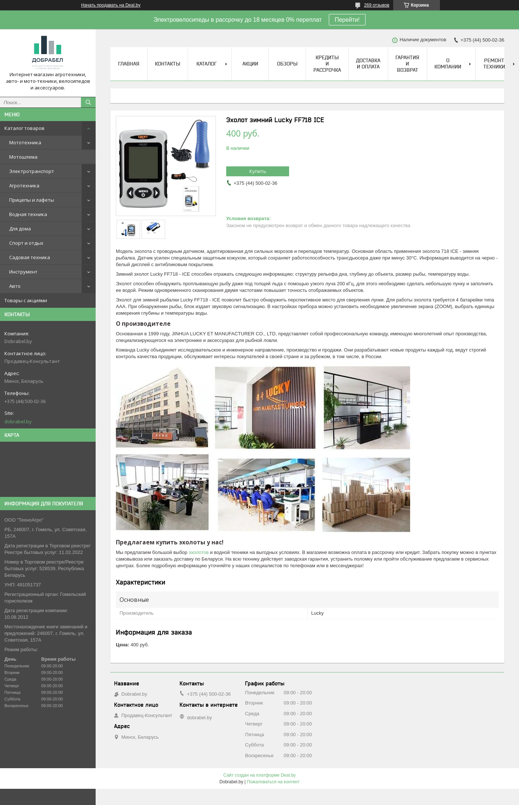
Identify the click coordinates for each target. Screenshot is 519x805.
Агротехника (24, 185)
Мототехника (25, 142)
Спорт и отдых (26, 243)
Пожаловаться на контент (273, 781)
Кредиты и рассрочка (327, 63)
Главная (128, 64)
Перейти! (347, 20)
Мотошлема (23, 156)
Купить (257, 171)
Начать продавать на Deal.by (111, 5)
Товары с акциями (25, 300)
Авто (15, 286)
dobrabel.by (18, 421)
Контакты (167, 64)
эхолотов (199, 552)
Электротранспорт (31, 171)
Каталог (206, 64)
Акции (250, 64)
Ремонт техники (494, 63)
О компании (447, 63)
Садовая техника (29, 257)
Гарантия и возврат (407, 63)
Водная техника (28, 214)
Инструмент (23, 271)
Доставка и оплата (368, 63)
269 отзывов (377, 5)
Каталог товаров (24, 128)
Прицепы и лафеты (31, 200)
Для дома (20, 228)
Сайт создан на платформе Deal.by (259, 775)
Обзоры (287, 64)
